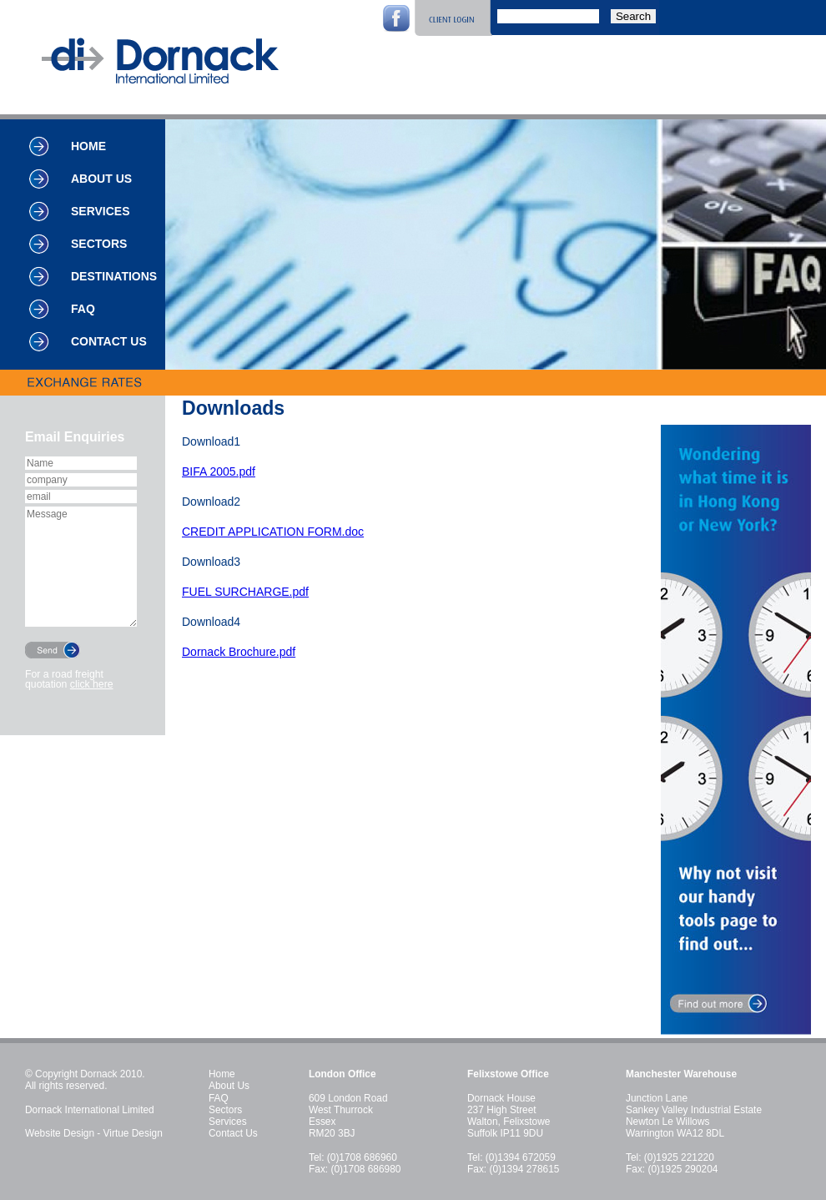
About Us (101, 178)
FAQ (83, 308)
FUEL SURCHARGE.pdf (245, 591)
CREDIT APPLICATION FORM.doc (273, 531)
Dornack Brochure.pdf (238, 651)
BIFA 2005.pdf (218, 471)
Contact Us (109, 341)
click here (91, 684)
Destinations (114, 276)
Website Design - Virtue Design (94, 1133)
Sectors (99, 243)
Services (100, 211)
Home (88, 146)
